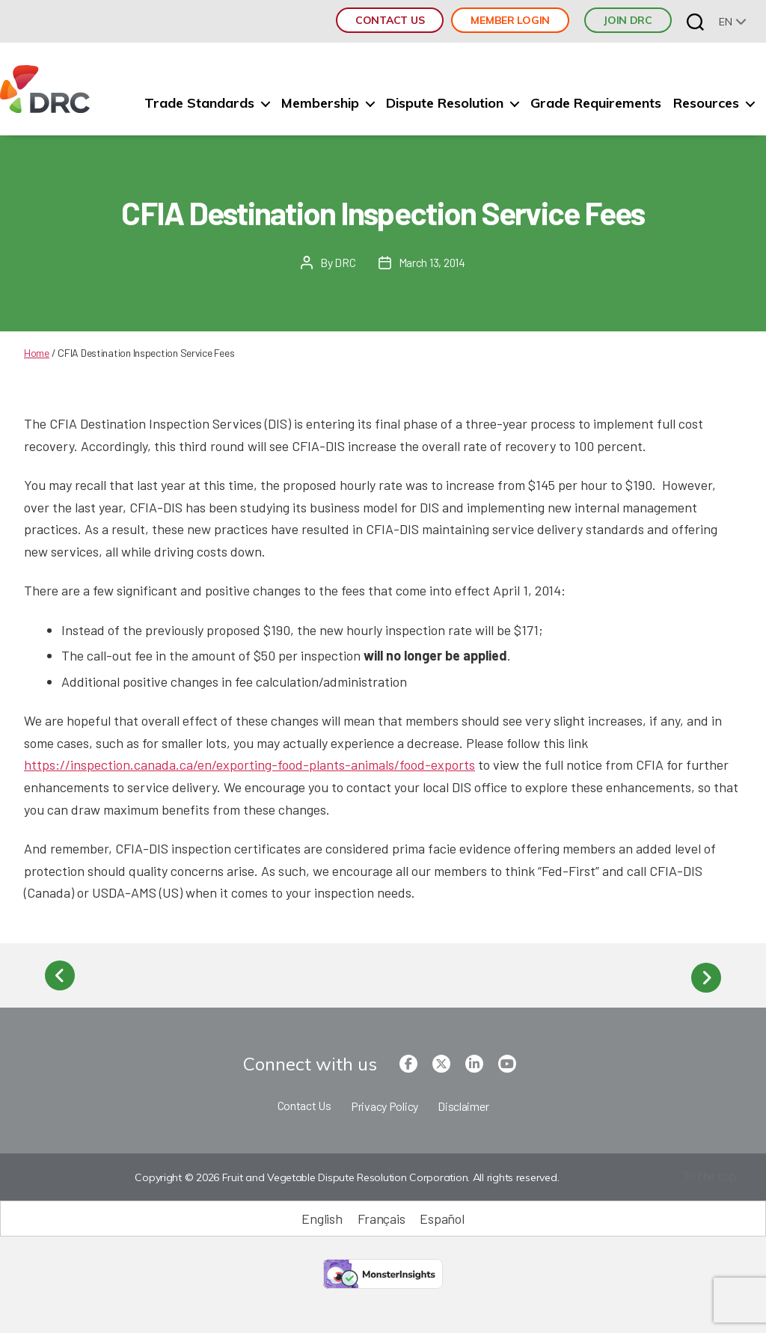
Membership (320, 103)
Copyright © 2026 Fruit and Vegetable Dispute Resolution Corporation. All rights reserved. (345, 1174)
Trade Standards (199, 103)
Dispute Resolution (444, 103)
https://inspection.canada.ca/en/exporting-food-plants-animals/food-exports (249, 764)
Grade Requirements (595, 103)
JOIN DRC (628, 20)
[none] (732, 21)
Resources (706, 103)
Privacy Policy (384, 1102)
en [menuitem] (725, 21)
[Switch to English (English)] (321, 1215)
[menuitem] (732, 21)
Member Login (510, 20)
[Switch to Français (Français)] (381, 1215)
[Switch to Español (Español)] (441, 1215)
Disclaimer (463, 1102)
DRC (344, 262)
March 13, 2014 (431, 262)
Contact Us (389, 20)
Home (36, 352)
